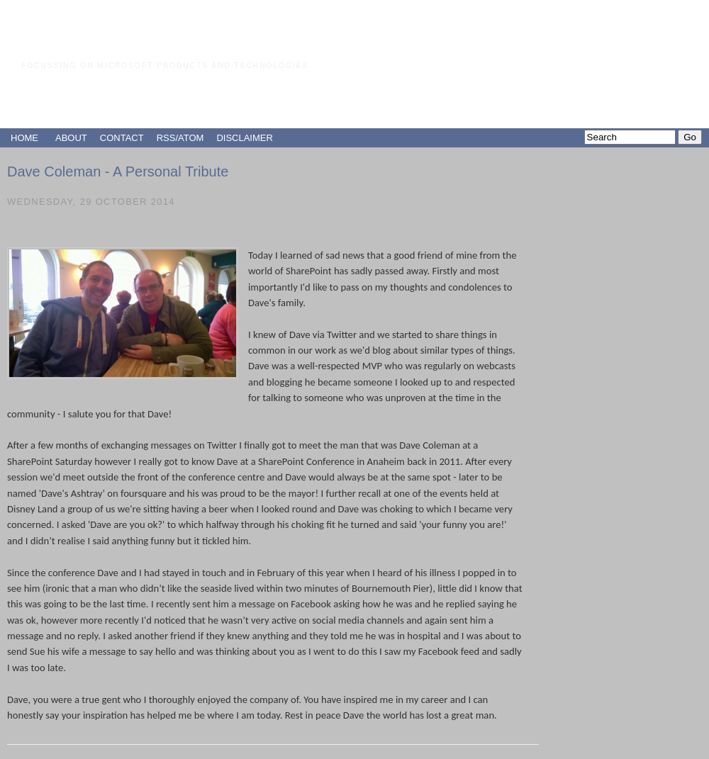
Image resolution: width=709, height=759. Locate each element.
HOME (24, 138)
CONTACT (122, 138)
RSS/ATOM (180, 138)
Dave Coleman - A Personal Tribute (117, 171)
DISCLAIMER (244, 138)
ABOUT (71, 138)
